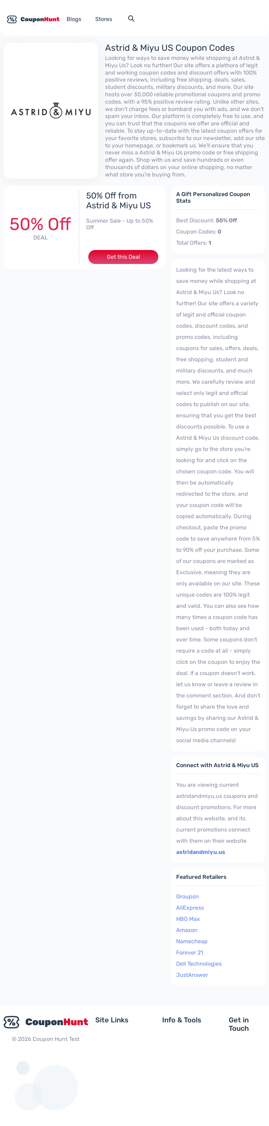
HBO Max (188, 919)
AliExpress (190, 907)
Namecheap (192, 941)
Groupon (187, 896)
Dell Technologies (199, 963)
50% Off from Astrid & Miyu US (118, 200)
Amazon (187, 930)
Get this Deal (123, 256)
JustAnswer (192, 975)
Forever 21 (189, 952)
